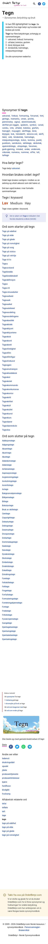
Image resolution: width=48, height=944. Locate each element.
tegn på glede (8, 831)
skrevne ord (32, 134)
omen (23, 119)
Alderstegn (7, 465)
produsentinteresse (10, 778)
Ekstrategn (7, 558)
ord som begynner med (15, 707)
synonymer (11, 697)
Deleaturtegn (8, 522)
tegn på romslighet (10, 835)
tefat (4, 803)
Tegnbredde (7, 272)
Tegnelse (6, 430)
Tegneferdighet (9, 349)
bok (12, 134)
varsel (40, 125)
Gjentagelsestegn (10, 627)
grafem (35, 128)
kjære (4, 782)
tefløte (5, 807)
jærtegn (5, 119)
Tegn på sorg (8, 247)
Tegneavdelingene (10, 316)
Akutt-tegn (6, 453)
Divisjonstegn (8, 534)
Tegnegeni (6, 365)
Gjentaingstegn (9, 631)
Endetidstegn (8, 566)
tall (37, 152)
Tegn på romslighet (10, 243)
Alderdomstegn (9, 461)
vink (12, 128)
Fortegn (5, 607)
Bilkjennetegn (8, 497)
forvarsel (34, 116)
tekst (4, 137)
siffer (32, 152)
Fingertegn (7, 590)
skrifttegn (26, 131)
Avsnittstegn (7, 485)
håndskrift (20, 134)
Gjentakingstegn (9, 639)
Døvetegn (6, 550)
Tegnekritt (6, 397)
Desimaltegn (7, 530)
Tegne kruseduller (10, 292)
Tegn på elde (8, 235)
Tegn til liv (6, 259)
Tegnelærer (7, 422)
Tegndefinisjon (8, 280)
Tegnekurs (6, 418)
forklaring (9, 700)
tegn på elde (7, 827)
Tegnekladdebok (9, 373)
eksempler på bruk (12, 704)
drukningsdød (8, 762)
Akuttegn (6, 457)
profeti (31, 119)
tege (4, 815)
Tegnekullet (7, 409)
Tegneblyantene (9, 332)
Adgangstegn (8, 445)
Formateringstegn (10, 599)
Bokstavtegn (7, 505)
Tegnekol (6, 377)
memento (15, 119)
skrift (41, 134)
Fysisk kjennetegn (10, 619)
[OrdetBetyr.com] (15, 4)
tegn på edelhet (9, 823)
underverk (35, 149)
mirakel (19, 149)
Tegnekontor (7, 393)
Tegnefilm (6, 353)
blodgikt (5, 790)
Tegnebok (6, 336)
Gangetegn (7, 623)
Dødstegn (6, 546)
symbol (33, 125)
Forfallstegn (7, 594)
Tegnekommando (10, 385)
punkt (38, 140)
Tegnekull (6, 405)
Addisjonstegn (8, 440)
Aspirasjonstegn (9, 473)
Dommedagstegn (10, 542)
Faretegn (6, 578)
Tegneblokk (7, 324)
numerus (15, 152)
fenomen (33, 146)
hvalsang (6, 794)
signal (17, 122)
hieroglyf (6, 131)
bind (34, 131)
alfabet (18, 128)
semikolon (16, 143)
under (26, 149)
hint (41, 116)
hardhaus (6, 786)
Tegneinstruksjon (10, 369)
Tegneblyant (7, 328)
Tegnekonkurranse (10, 389)
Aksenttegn (7, 449)
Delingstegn (7, 526)
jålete (4, 770)
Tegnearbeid (7, 296)
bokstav (26, 128)
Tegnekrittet (7, 401)
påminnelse (7, 122)
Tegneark (6, 300)
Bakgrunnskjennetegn (12, 493)
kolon (23, 140)
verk (10, 137)
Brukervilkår (24, 930)
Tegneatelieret (8, 308)
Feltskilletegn (8, 582)
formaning (24, 116)
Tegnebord (7, 341)
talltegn (5, 155)
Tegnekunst (7, 413)
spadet (5, 766)
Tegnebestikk (8, 320)
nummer (25, 152)
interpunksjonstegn (10, 140)
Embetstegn (7, 562)
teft (3, 811)
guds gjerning (8, 149)
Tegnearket (7, 304)
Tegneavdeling (8, 312)
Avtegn (5, 489)
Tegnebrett (7, 345)
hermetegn (29, 137)
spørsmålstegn (9, 146)
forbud (15, 116)
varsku (5, 128)
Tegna (5, 264)
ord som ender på (13, 710)
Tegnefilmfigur (8, 357)
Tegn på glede (8, 239)
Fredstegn (6, 611)
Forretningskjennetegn (12, 603)
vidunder (6, 152)
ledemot (5, 758)
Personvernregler (32, 927)
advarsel (6, 116)
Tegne (5, 284)
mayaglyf (16, 131)
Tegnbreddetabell (10, 276)
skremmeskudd (28, 122)
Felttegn (5, 586)
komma (31, 140)
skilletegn (27, 143)
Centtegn (6, 513)
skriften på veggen (10, 125)
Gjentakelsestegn (10, 635)
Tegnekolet (7, 381)
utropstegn (22, 146)
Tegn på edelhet (9, 231)
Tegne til (6, 288)
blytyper (5, 134)
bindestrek (18, 137)
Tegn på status (8, 251)
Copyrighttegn (8, 517)
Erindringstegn (8, 574)
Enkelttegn (7, 570)
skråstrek (37, 143)
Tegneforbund (8, 361)
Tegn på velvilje (9, 255)
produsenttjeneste (10, 774)
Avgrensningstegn (10, 477)
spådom (24, 125)
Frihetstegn (7, 615)
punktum (6, 143)
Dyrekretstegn (8, 554)
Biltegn (5, 501)
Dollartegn (6, 538)
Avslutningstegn (9, 481)
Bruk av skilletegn (10, 509)
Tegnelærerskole (9, 426)
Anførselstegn (8, 469)
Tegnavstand (8, 268)
